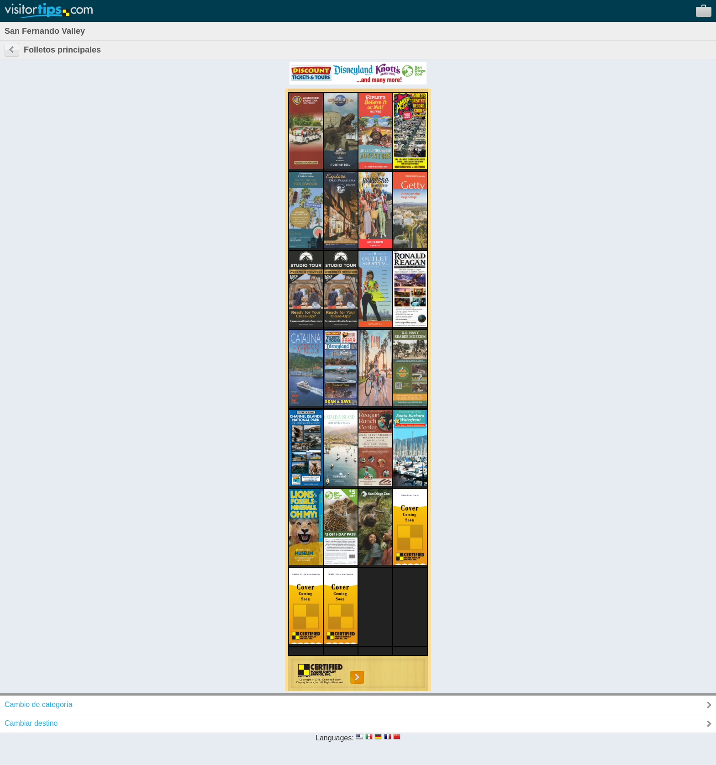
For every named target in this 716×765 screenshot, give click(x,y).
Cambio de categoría (39, 704)
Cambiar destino (31, 723)
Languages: (335, 738)
